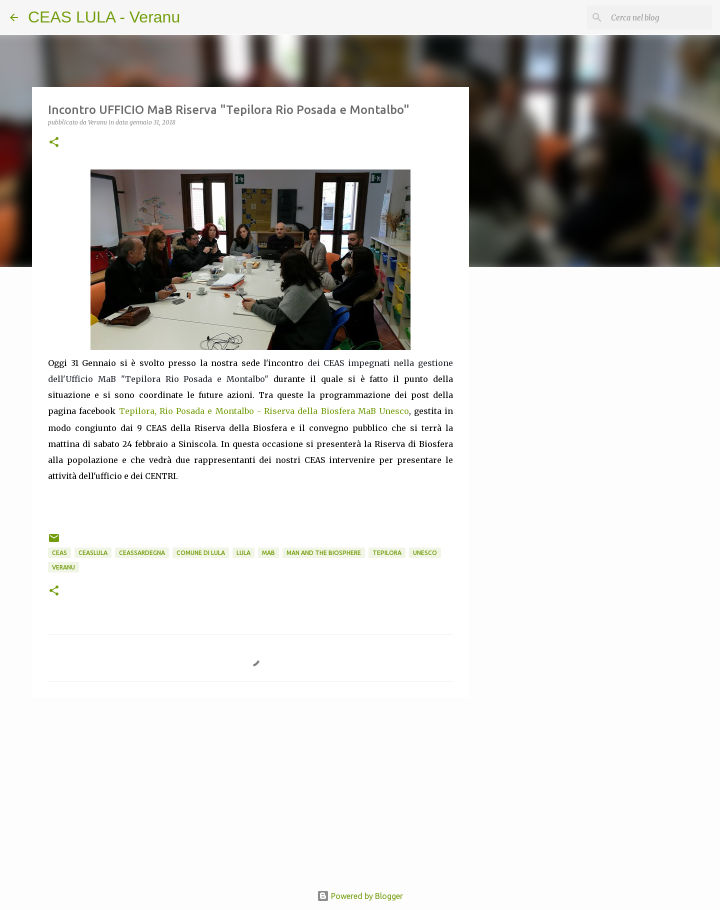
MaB (268, 553)
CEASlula (93, 553)
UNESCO (425, 553)
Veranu (63, 567)
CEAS (59, 553)
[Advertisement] (520, 432)
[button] (54, 143)
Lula (243, 553)
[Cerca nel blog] (659, 18)
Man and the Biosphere (323, 553)
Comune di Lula (200, 553)
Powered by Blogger (360, 896)
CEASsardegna (142, 553)
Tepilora (387, 553)
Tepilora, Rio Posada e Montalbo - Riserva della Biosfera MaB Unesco (264, 411)
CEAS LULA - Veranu (104, 17)
